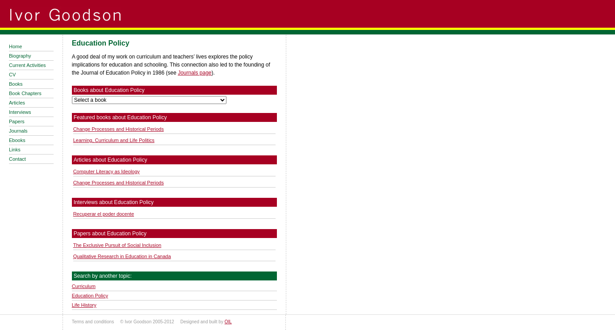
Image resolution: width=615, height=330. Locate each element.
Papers (17, 121)
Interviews (20, 112)
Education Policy (90, 295)
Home (15, 46)
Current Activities (27, 65)
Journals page (194, 73)
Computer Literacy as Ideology (106, 171)
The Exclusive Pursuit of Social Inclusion (117, 245)
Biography (20, 55)
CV (12, 74)
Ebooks (17, 140)
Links (15, 149)
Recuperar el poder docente (103, 214)
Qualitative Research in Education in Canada (122, 256)
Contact (17, 159)
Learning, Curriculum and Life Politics (114, 140)
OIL (228, 321)
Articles (17, 102)
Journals (18, 131)
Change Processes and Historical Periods (118, 129)
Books (16, 84)
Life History (84, 305)
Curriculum (84, 286)
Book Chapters (25, 93)
